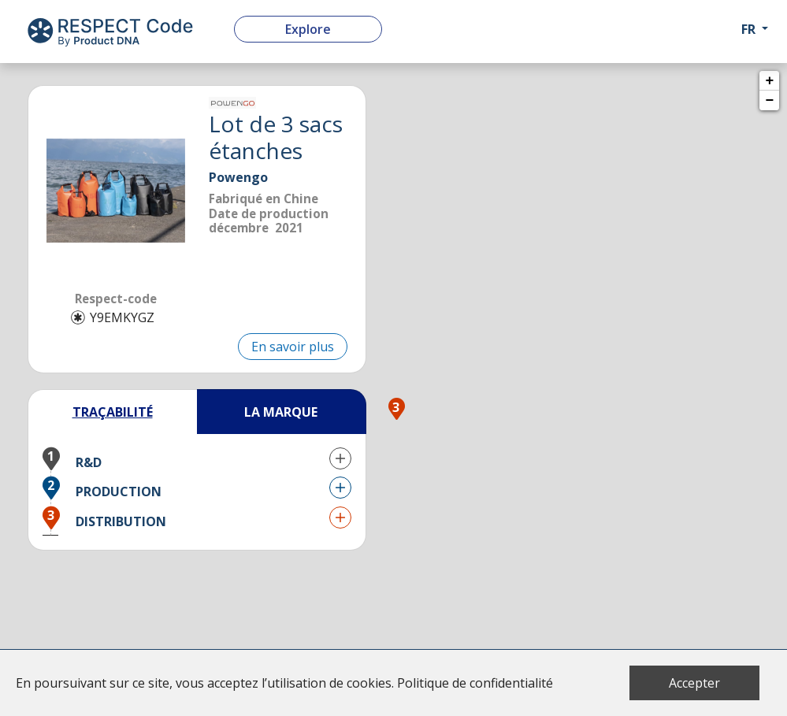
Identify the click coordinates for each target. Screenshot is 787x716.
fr (748, 29)
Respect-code (116, 298)
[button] (197, 458)
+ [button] (770, 81)
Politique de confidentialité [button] (475, 683)
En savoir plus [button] (292, 346)
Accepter (694, 683)
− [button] (770, 100)
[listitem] (115, 190)
